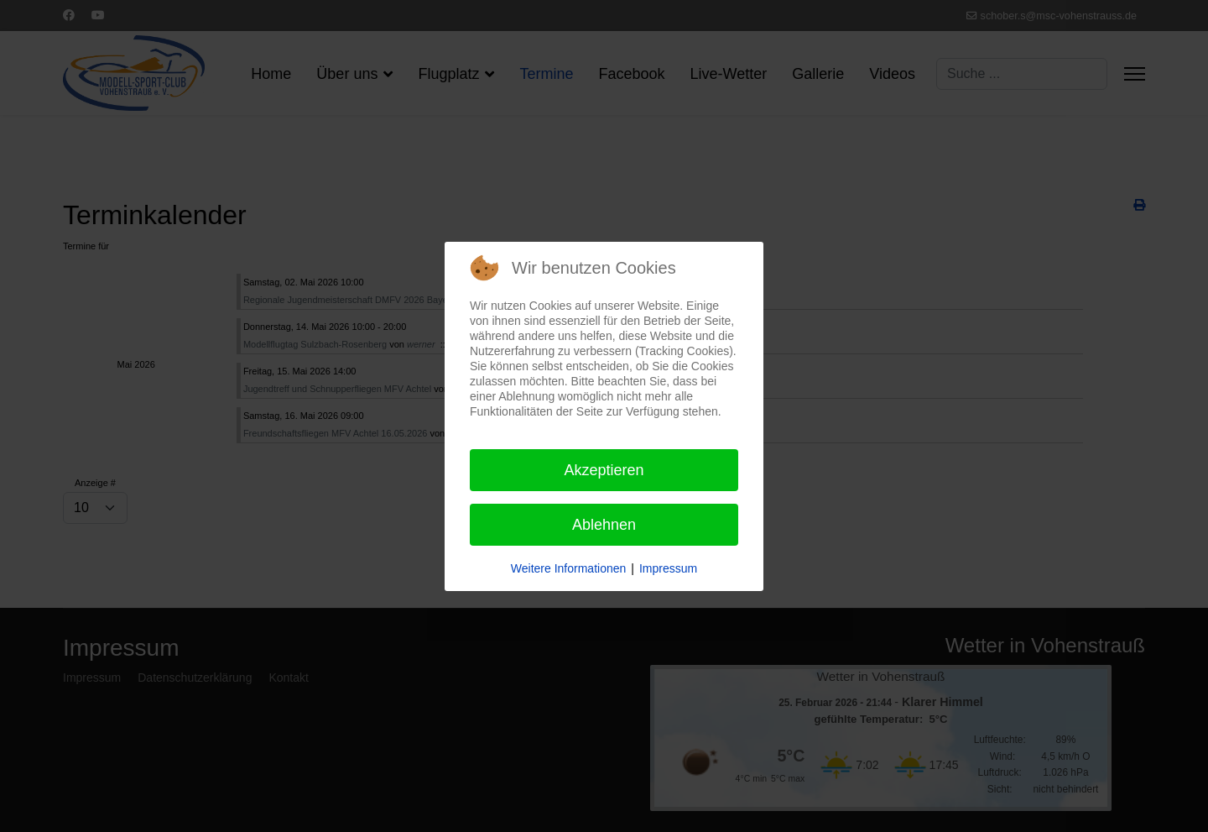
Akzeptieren (603, 470)
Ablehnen (604, 524)
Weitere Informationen (568, 568)
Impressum (668, 568)
